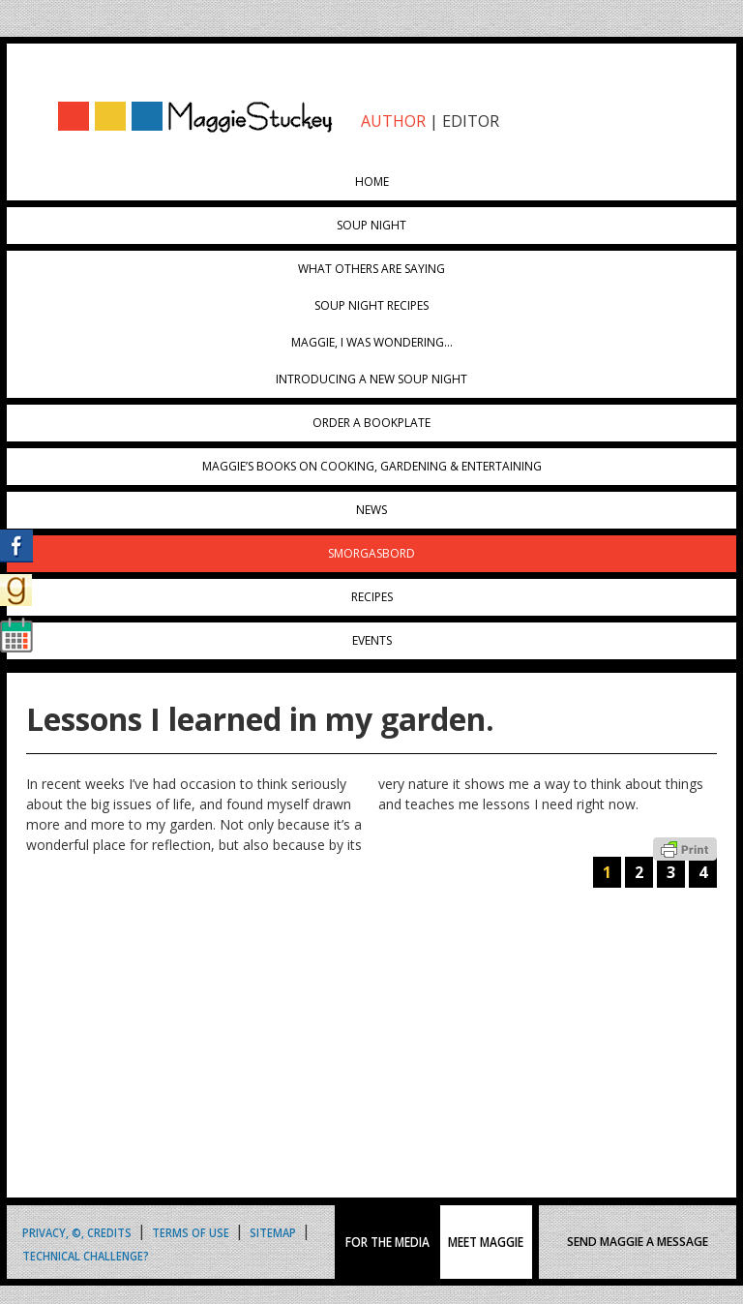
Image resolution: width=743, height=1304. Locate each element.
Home (372, 181)
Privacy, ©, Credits (77, 1231)
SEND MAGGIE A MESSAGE (637, 1241)
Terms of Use (190, 1231)
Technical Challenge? (85, 1254)
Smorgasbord (371, 553)
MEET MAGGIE (485, 1242)
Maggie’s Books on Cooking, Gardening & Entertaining (372, 466)
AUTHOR (393, 121)
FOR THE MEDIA (387, 1242)
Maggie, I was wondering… (372, 342)
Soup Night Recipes (371, 305)
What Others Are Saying (371, 268)
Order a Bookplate (371, 422)
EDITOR (470, 121)
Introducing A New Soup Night (371, 379)
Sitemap (273, 1231)
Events (372, 640)
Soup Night (371, 225)
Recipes (372, 597)
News (371, 509)
